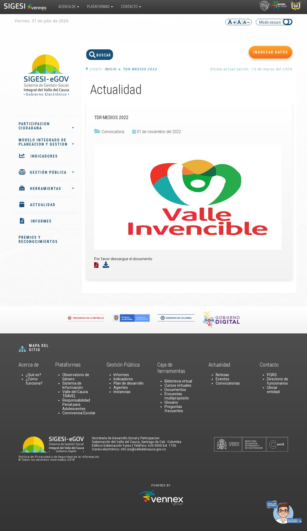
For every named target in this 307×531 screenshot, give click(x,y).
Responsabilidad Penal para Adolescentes (76, 404)
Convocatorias (228, 383)
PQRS (272, 375)
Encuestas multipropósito (177, 396)
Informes (121, 375)
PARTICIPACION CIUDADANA (46, 126)
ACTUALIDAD (42, 205)
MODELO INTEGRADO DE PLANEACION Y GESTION (46, 142)
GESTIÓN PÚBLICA (52, 172)
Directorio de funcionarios (277, 381)
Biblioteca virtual (178, 381)
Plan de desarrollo (129, 383)
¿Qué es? (33, 375)
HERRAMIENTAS (52, 188)
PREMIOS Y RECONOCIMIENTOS (38, 239)
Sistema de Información (72, 385)
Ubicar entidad (273, 389)
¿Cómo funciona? (34, 381)
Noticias (222, 375)
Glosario (171, 402)
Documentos (175, 390)
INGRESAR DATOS (270, 52)
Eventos (222, 379)
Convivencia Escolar (79, 413)
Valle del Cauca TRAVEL (75, 394)
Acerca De (68, 7)
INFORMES (41, 221)
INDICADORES (44, 156)
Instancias (122, 392)
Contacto (131, 7)
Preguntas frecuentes (174, 408)
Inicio (111, 69)
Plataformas (100, 7)
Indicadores (123, 379)
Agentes (121, 387)
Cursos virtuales (178, 385)
